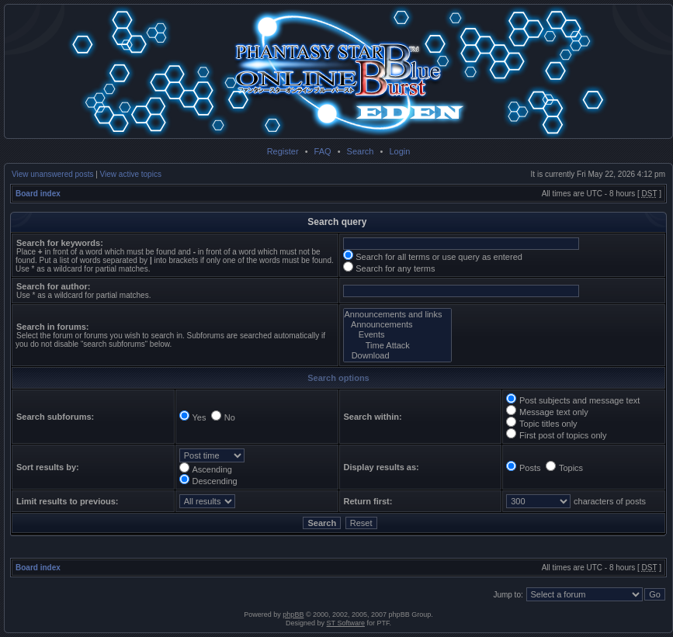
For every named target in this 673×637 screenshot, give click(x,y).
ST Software (346, 623)
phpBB (293, 614)
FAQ (322, 151)
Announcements (398, 325)
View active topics (130, 174)
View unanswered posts (52, 174)
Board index (38, 193)
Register (283, 151)
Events (398, 335)
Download (398, 356)
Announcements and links (398, 315)
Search (360, 151)
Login (399, 151)
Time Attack (398, 346)
